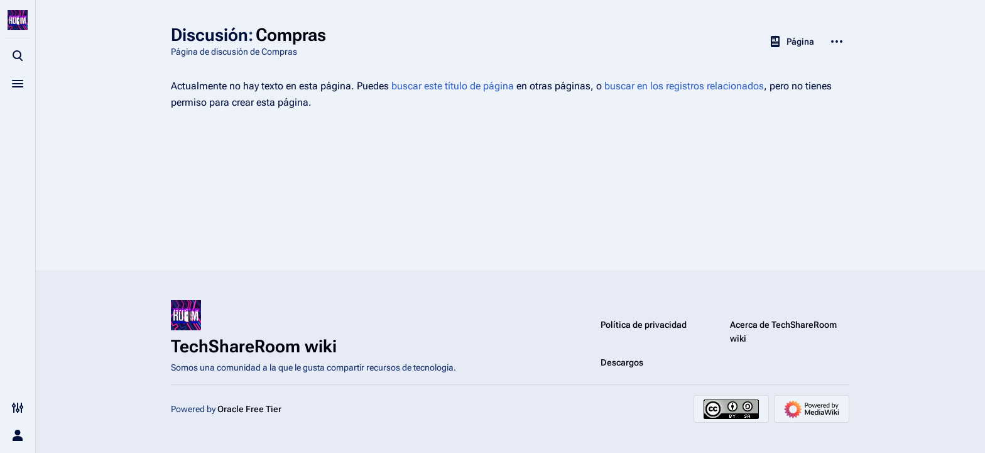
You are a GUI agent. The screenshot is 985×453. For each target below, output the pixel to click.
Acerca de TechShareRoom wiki (783, 332)
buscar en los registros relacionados (684, 86)
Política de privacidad (644, 325)
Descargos (622, 362)
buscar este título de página (452, 86)
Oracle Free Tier (249, 409)
